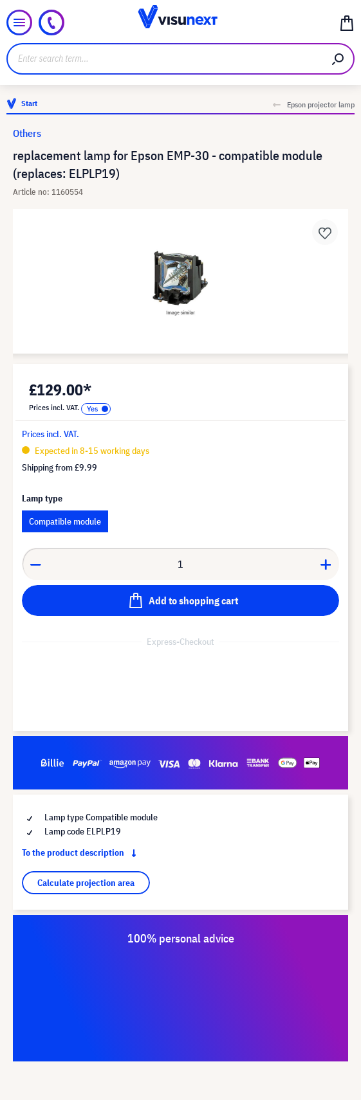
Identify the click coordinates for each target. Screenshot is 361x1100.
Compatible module (65, 521)
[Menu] (19, 22)
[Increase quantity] (326, 564)
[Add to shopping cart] (180, 600)
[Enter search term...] (164, 59)
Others (27, 133)
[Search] (338, 59)
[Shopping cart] (347, 22)
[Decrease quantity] (35, 564)
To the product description (82, 852)
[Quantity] (181, 564)
